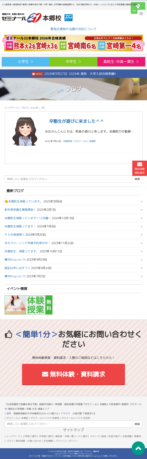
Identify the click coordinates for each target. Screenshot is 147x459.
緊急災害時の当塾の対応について (73, 29)
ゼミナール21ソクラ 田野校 (45, 418)
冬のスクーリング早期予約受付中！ (28, 243)
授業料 (137, 436)
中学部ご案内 (46, 436)
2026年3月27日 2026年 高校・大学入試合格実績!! (73, 74)
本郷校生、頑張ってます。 (22, 251)
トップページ (11, 107)
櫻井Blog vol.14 (15, 260)
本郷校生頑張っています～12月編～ (28, 218)
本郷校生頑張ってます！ (20, 226)
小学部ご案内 (30, 436)
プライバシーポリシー (66, 440)
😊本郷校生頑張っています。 (24, 201)
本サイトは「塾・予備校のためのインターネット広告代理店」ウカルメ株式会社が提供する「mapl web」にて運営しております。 (73, 456)
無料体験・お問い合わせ (28, 440)
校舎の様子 (114, 436)
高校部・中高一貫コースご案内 (71, 436)
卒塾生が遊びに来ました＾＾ (74, 121)
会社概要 (48, 440)
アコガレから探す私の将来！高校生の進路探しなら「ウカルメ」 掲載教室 (73, 451)
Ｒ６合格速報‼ (14, 235)
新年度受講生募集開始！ (20, 210)
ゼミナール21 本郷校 (85, 141)
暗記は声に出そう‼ (17, 268)
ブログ (24, 107)
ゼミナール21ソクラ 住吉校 (76, 418)
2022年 (34, 107)
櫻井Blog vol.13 (15, 276)
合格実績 (127, 436)
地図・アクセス (138, 8)
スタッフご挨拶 (98, 436)
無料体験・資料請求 (73, 374)
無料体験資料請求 (140, 168)
